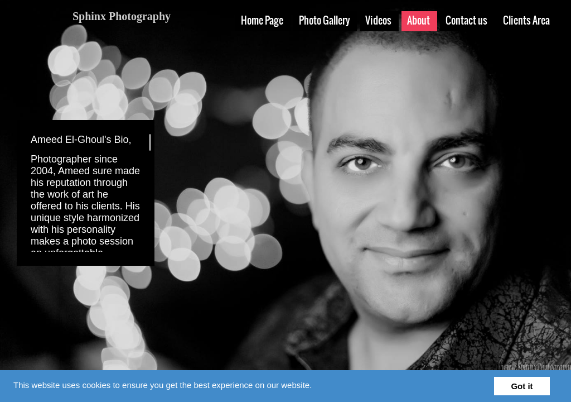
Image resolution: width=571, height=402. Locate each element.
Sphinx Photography (121, 16)
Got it (522, 386)
